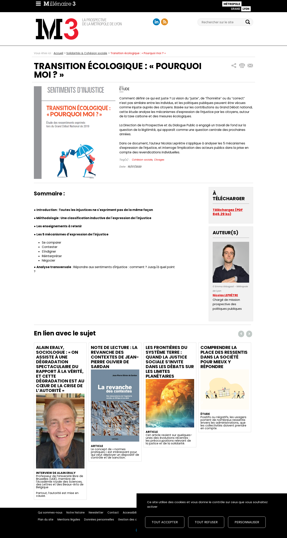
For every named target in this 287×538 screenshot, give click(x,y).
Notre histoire (75, 512)
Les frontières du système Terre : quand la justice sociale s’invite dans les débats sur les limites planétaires (170, 361)
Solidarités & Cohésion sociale (86, 53)
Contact (113, 512)
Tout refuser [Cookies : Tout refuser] (206, 522)
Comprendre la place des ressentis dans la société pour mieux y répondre (224, 357)
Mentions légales (68, 519)
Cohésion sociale (142, 159)
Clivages (159, 159)
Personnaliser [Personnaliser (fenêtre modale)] (247, 522)
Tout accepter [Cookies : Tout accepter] (165, 522)
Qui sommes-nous (50, 512)
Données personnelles (99, 519)
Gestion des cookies (131, 519)
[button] (234, 66)
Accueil (58, 53)
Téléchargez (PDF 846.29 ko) (228, 212)
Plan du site (45, 519)
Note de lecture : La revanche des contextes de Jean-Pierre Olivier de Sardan (115, 357)
